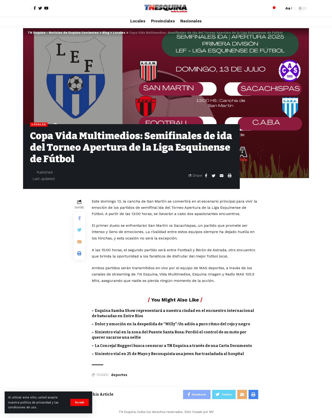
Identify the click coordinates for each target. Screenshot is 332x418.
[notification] (272, 8)
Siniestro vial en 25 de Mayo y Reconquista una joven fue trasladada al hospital (169, 354)
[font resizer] (288, 8)
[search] (279, 8)
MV (211, 412)
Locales (39, 124)
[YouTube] (46, 8)
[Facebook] (35, 8)
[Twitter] (40, 8)
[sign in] (27, 8)
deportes (119, 375)
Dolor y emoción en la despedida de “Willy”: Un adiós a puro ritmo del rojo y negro (172, 324)
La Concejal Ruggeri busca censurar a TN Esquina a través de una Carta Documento (173, 345)
